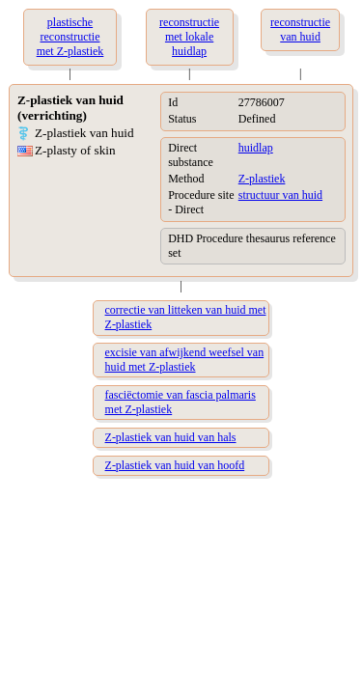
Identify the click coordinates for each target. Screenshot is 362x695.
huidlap (255, 147)
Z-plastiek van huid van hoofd (175, 465)
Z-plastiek (262, 178)
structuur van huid (280, 195)
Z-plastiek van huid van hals (171, 437)
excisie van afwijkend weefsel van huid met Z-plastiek (185, 360)
